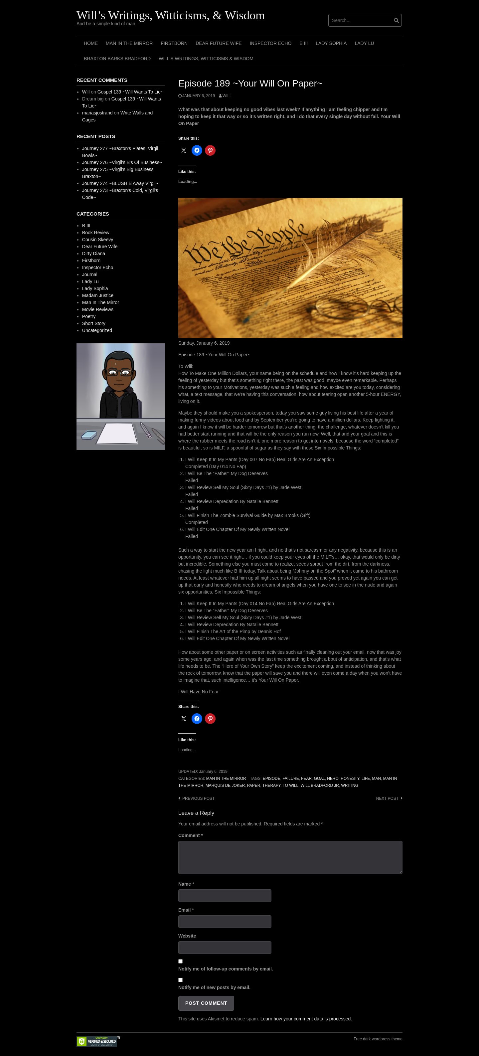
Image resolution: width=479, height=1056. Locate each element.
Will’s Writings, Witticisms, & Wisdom (171, 15)
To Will (290, 785)
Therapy (271, 785)
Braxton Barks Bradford (117, 58)
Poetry (88, 316)
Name (186, 884)
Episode (271, 778)
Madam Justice (97, 295)
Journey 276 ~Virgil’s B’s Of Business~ (122, 162)
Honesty (350, 778)
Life (366, 778)
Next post (387, 798)
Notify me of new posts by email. (214, 987)
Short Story (93, 323)
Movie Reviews (97, 309)
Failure (290, 778)
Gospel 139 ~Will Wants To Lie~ (130, 91)
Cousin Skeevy (97, 239)
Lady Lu (364, 43)
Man (376, 778)
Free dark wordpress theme (378, 1039)
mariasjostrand (97, 112)
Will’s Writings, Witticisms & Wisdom (206, 58)
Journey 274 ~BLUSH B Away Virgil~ (120, 183)
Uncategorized (97, 330)
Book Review (95, 232)
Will (227, 95)
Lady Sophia (331, 43)
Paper (253, 785)
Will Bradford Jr (320, 785)
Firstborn (174, 43)
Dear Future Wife (218, 43)
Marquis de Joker (225, 785)
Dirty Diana (93, 253)
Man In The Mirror (129, 43)
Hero (332, 778)
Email (186, 910)
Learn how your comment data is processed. (306, 1018)
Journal (89, 274)
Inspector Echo (271, 43)
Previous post (198, 798)
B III (303, 43)
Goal (319, 778)
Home (91, 43)
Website (187, 936)
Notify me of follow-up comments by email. (225, 968)
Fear (306, 778)
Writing (349, 785)
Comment (190, 835)
